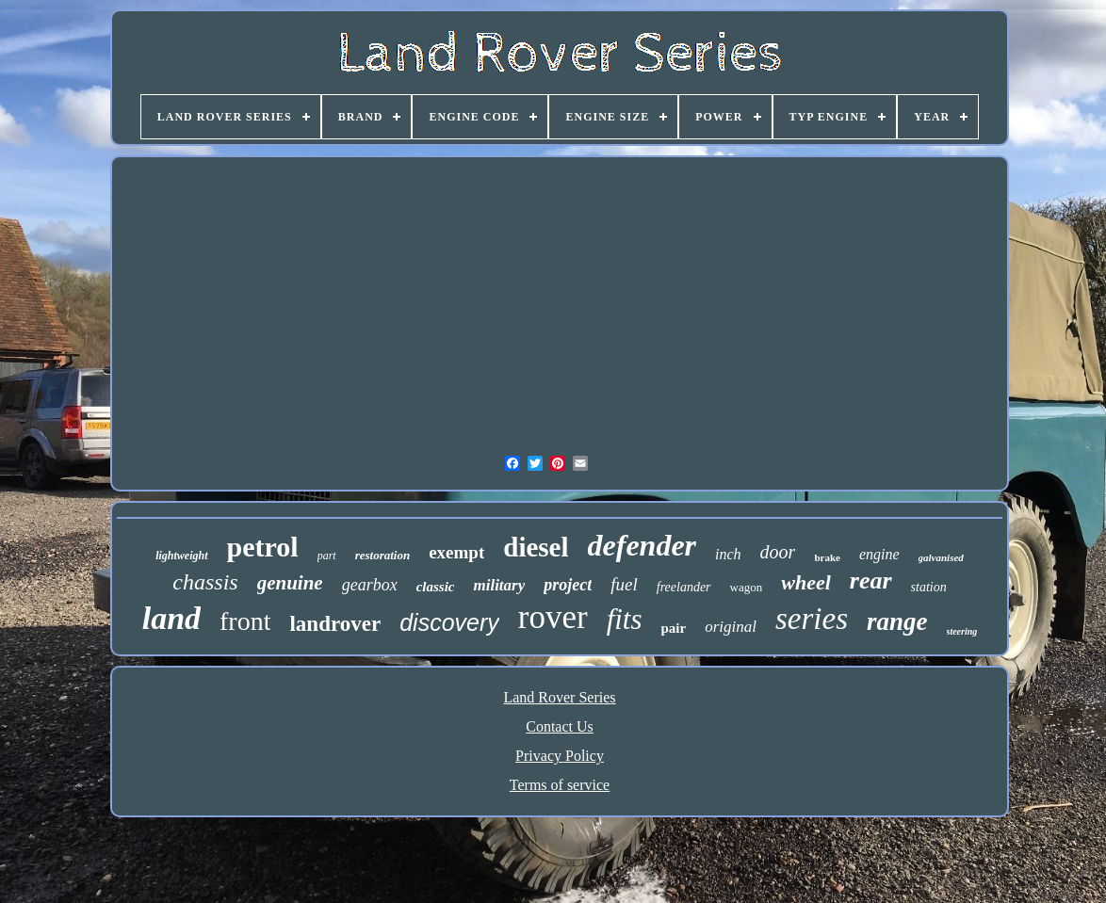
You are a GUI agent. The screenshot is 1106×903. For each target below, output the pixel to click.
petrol (263, 546)
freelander (684, 587)
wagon (746, 587)
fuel (624, 584)
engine (879, 554)
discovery (449, 622)
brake (827, 557)
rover (553, 617)
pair (674, 628)
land (171, 618)
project (568, 584)
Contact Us (560, 726)
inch (728, 554)
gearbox (370, 584)
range (897, 621)
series (811, 619)
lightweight (181, 555)
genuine (290, 583)
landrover (335, 624)
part (326, 555)
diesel (535, 547)
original (730, 627)
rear (871, 580)
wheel (806, 582)
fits (624, 619)
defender (642, 545)
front (245, 621)
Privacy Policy (559, 756)
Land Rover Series (559, 697)
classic (435, 586)
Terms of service (560, 785)
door (778, 551)
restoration (383, 555)
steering (962, 631)
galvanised (941, 557)
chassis (204, 582)
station (929, 587)
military (499, 585)
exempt (456, 552)
